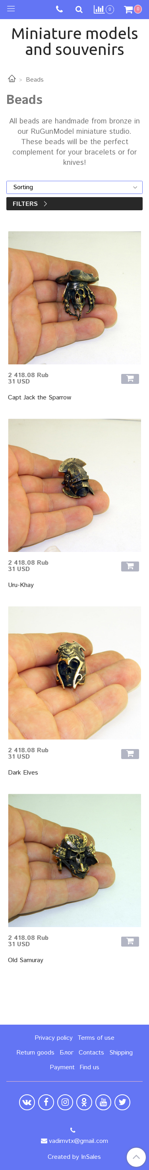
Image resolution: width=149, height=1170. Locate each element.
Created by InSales (74, 1157)
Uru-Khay (21, 585)
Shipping (121, 1052)
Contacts (91, 1052)
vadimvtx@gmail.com (78, 1141)
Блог (67, 1052)
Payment (62, 1067)
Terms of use (95, 1038)
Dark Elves (23, 772)
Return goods (35, 1052)
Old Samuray (25, 960)
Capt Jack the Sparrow (39, 397)
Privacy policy (54, 1038)
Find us (89, 1067)
